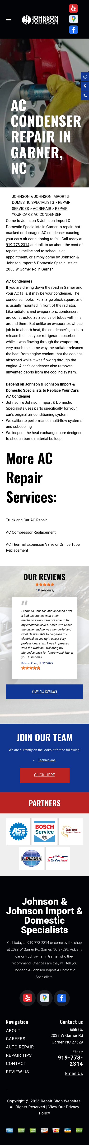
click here (44, 775)
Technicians (47, 760)
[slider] (44, 584)
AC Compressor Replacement (31, 532)
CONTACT (16, 1063)
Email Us (74, 1073)
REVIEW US (17, 1071)
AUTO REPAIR (20, 1046)
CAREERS (15, 1038)
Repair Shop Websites (61, 1101)
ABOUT (13, 1030)
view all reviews (44, 691)
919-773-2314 (17, 245)
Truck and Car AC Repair (26, 520)
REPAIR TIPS (19, 1055)
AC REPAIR (42, 208)
